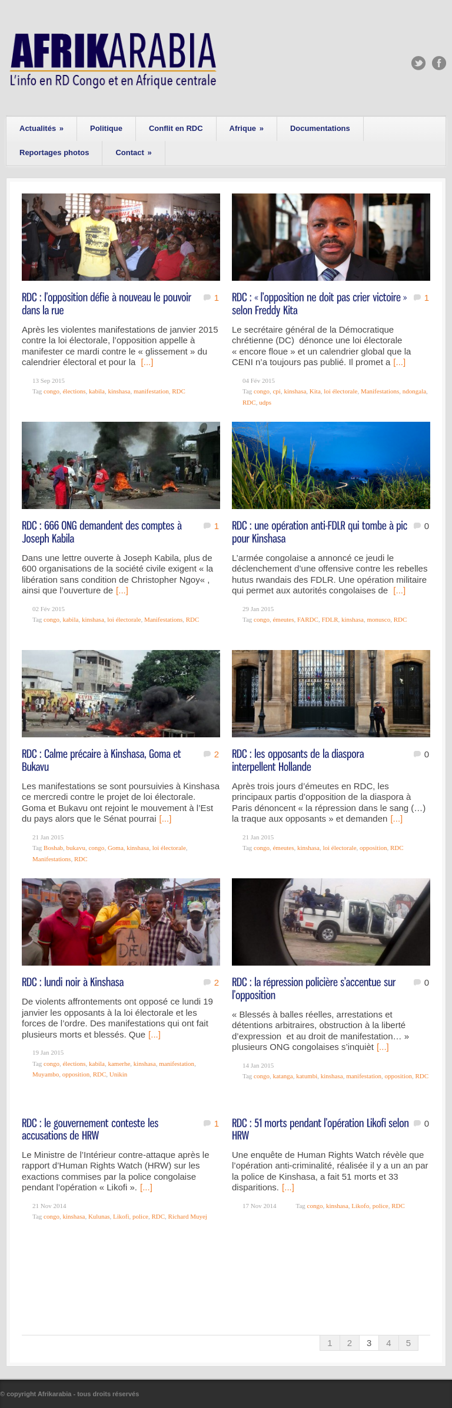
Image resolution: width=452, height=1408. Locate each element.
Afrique (247, 128)
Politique (106, 128)
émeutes (283, 619)
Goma (116, 847)
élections (73, 391)
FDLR (329, 619)
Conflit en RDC (176, 128)
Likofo (360, 1205)
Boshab (53, 847)
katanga (282, 1075)
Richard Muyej (187, 1216)
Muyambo (45, 1074)
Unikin (118, 1074)
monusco (378, 619)
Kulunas (99, 1216)
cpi (276, 391)
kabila (97, 391)
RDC (178, 391)
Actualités (41, 128)
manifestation (151, 391)
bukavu (76, 847)
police (140, 1216)
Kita (315, 391)
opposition (373, 847)
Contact (133, 152)
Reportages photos (54, 152)
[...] (147, 362)
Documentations (320, 128)
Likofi (121, 1216)
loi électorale (340, 391)
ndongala (414, 391)
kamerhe (119, 1063)
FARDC (307, 619)
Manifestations (380, 391)
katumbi (306, 1075)
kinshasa (119, 391)
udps (265, 402)
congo (51, 391)
